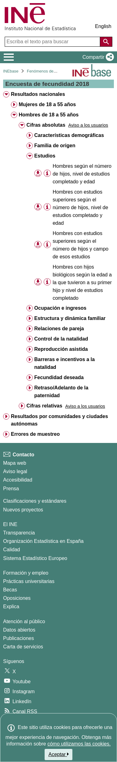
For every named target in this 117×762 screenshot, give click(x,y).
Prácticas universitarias (29, 581)
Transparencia (19, 532)
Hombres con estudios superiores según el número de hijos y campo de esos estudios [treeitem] (81, 245)
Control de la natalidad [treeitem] (61, 338)
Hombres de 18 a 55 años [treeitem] (49, 114)
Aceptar (58, 754)
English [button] (103, 26)
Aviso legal (15, 471)
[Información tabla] (47, 173)
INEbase (10, 71)
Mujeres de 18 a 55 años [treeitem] (47, 104)
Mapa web (14, 463)
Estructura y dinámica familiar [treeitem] (70, 318)
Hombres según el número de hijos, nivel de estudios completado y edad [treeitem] (82, 173)
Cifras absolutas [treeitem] (46, 125)
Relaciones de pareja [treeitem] (59, 328)
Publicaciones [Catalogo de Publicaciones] (18, 638)
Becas (10, 589)
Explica (11, 606)
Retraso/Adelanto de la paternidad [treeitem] (61, 391)
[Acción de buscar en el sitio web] (106, 42)
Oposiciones (17, 598)
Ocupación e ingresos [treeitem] (60, 308)
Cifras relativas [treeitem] (44, 405)
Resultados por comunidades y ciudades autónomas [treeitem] (59, 420)
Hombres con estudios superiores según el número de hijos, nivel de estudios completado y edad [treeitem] (80, 207)
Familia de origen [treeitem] (55, 145)
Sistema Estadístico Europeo (35, 558)
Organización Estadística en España (43, 541)
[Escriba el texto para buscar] (53, 42)
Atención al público (24, 621)
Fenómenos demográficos (50, 71)
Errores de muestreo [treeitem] (35, 434)
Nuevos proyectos (23, 509)
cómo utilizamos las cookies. (79, 743)
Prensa (11, 488)
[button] (97, 57)
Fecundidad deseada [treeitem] (59, 377)
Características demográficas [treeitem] (69, 135)
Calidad (11, 549)
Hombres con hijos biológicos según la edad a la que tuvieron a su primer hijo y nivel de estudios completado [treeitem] (82, 282)
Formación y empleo (25, 573)
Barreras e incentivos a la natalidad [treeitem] (64, 363)
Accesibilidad (17, 479)
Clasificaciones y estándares (34, 501)
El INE (10, 524)
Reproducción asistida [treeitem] (61, 349)
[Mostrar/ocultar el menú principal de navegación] (9, 57)
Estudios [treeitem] (45, 155)
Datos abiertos (19, 630)
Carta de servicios (23, 646)
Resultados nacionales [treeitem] (38, 94)
